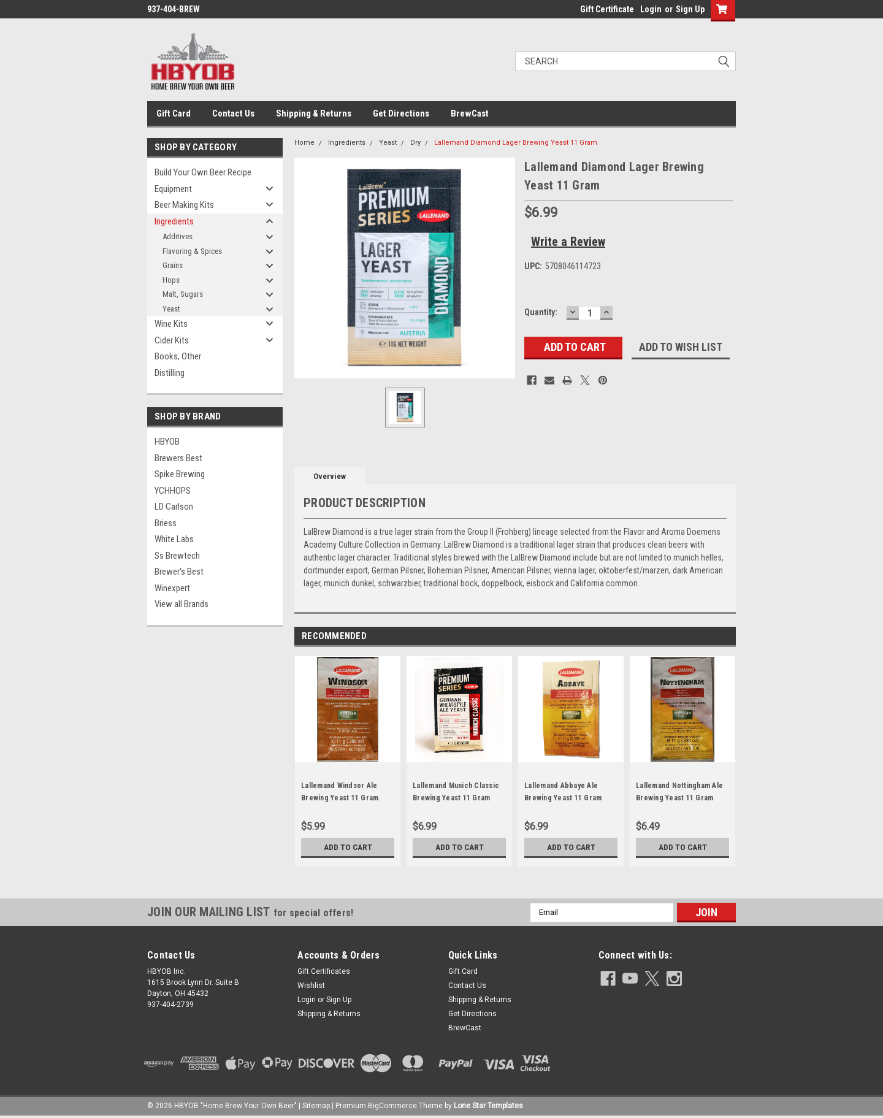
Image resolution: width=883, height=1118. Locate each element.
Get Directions (401, 113)
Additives (177, 236)
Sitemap (316, 1105)
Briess (166, 523)
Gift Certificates (323, 971)
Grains (172, 265)
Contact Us (233, 113)
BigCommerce (392, 1105)
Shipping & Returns (313, 113)
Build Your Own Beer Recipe (203, 172)
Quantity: (540, 312)
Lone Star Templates (488, 1105)
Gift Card (173, 113)
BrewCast (470, 113)
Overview (329, 476)
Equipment (173, 188)
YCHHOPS (173, 490)
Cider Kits (172, 340)
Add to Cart (348, 847)
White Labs (174, 539)
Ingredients (174, 221)
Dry (415, 143)
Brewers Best (178, 458)
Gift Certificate (607, 9)
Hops (171, 280)
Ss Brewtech (177, 555)
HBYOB (167, 441)
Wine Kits (171, 323)
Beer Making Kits (184, 204)
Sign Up (690, 9)
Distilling (170, 372)
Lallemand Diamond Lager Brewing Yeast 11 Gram (515, 143)
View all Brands (181, 604)
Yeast (171, 308)
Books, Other (178, 356)
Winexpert (172, 588)
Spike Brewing (180, 474)
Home (304, 143)
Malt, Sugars (182, 294)
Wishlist (311, 985)
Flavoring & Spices (192, 251)
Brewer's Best (179, 571)
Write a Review (568, 241)
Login (651, 9)
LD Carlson (174, 506)
